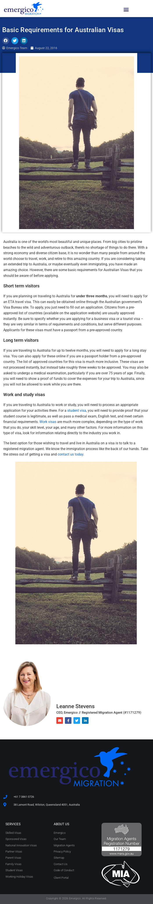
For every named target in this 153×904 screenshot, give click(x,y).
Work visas (47, 422)
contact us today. (71, 454)
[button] (126, 10)
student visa (76, 410)
